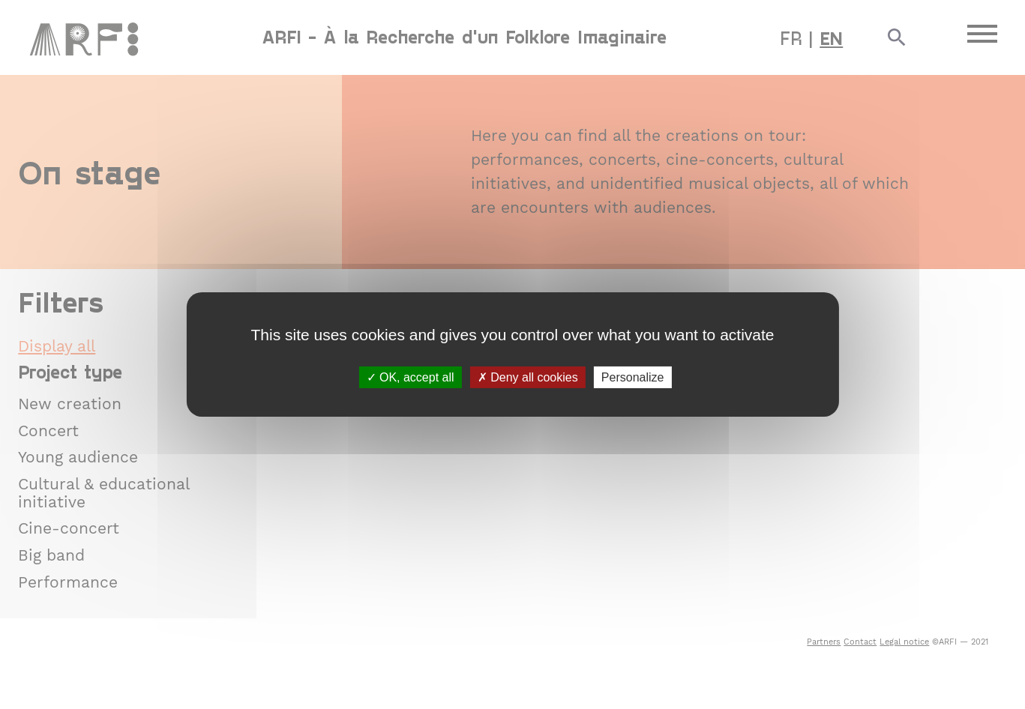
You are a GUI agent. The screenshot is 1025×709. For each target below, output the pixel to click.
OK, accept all (410, 377)
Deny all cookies (528, 377)
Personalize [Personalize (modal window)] (632, 377)
